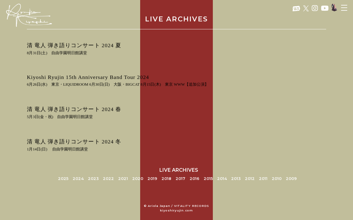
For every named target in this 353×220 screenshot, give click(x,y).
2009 (291, 178)
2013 (236, 178)
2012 (250, 178)
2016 (194, 178)
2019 (152, 178)
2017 (180, 178)
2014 (222, 178)
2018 (166, 178)
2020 (137, 178)
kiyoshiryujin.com (176, 210)
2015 (208, 178)
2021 (123, 178)
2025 (63, 178)
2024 (78, 178)
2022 (108, 178)
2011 (263, 178)
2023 (93, 178)
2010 (277, 178)
